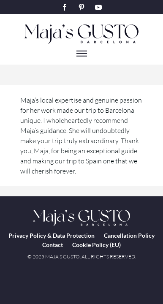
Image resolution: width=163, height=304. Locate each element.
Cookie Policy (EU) (96, 244)
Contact (52, 244)
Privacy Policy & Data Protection (51, 235)
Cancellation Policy (129, 235)
